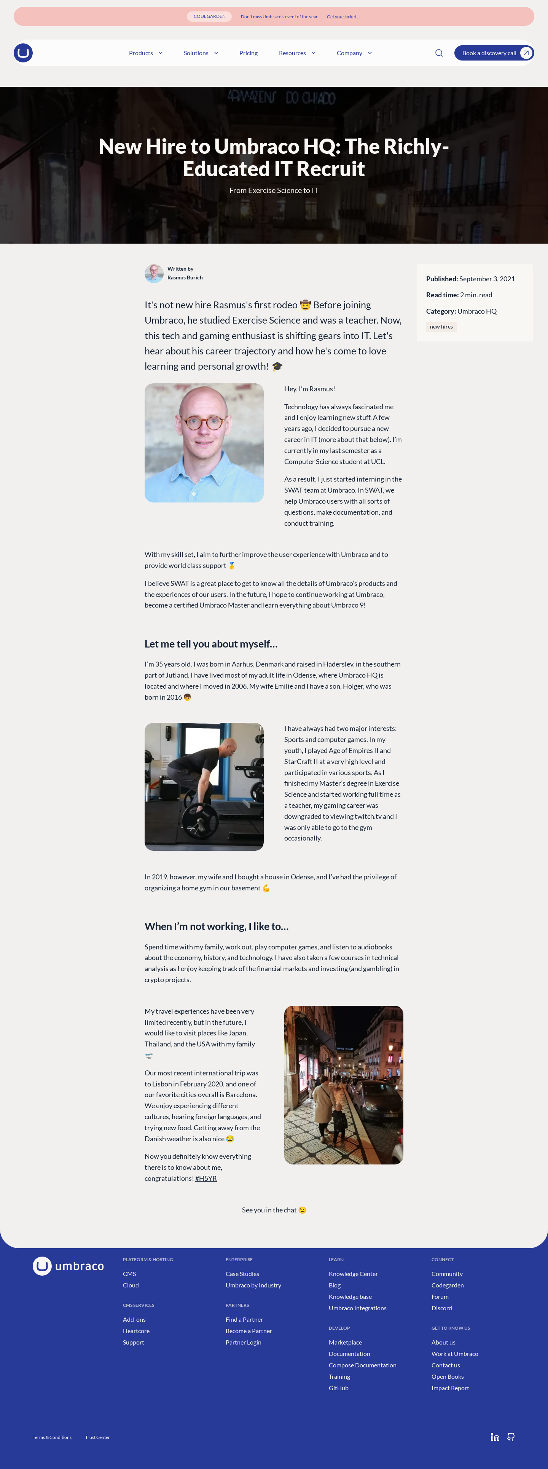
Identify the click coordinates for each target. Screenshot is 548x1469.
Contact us (446, 1365)
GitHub (339, 1387)
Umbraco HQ (477, 311)
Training (339, 1376)
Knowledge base (350, 1296)
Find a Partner (244, 1319)
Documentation (349, 1353)
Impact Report (450, 1387)
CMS (129, 1273)
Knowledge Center (353, 1273)
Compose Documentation (363, 1365)
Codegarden (448, 1285)
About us (444, 1342)
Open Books (448, 1376)
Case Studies (242, 1273)
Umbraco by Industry (253, 1285)
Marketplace (345, 1342)
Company (395, 52)
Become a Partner (249, 1330)
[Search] (439, 53)
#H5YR (206, 1178)
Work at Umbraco (455, 1353)
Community (447, 1273)
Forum (440, 1296)
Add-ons (134, 1319)
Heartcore (136, 1330)
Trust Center (97, 1437)
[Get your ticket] (344, 16)
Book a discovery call (497, 53)
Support (133, 1342)
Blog (335, 1285)
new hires (441, 327)
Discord (442, 1307)
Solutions (242, 52)
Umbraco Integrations (358, 1307)
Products (187, 52)
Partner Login (243, 1342)
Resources (338, 52)
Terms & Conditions (52, 1437)
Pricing (290, 52)
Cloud (131, 1285)
